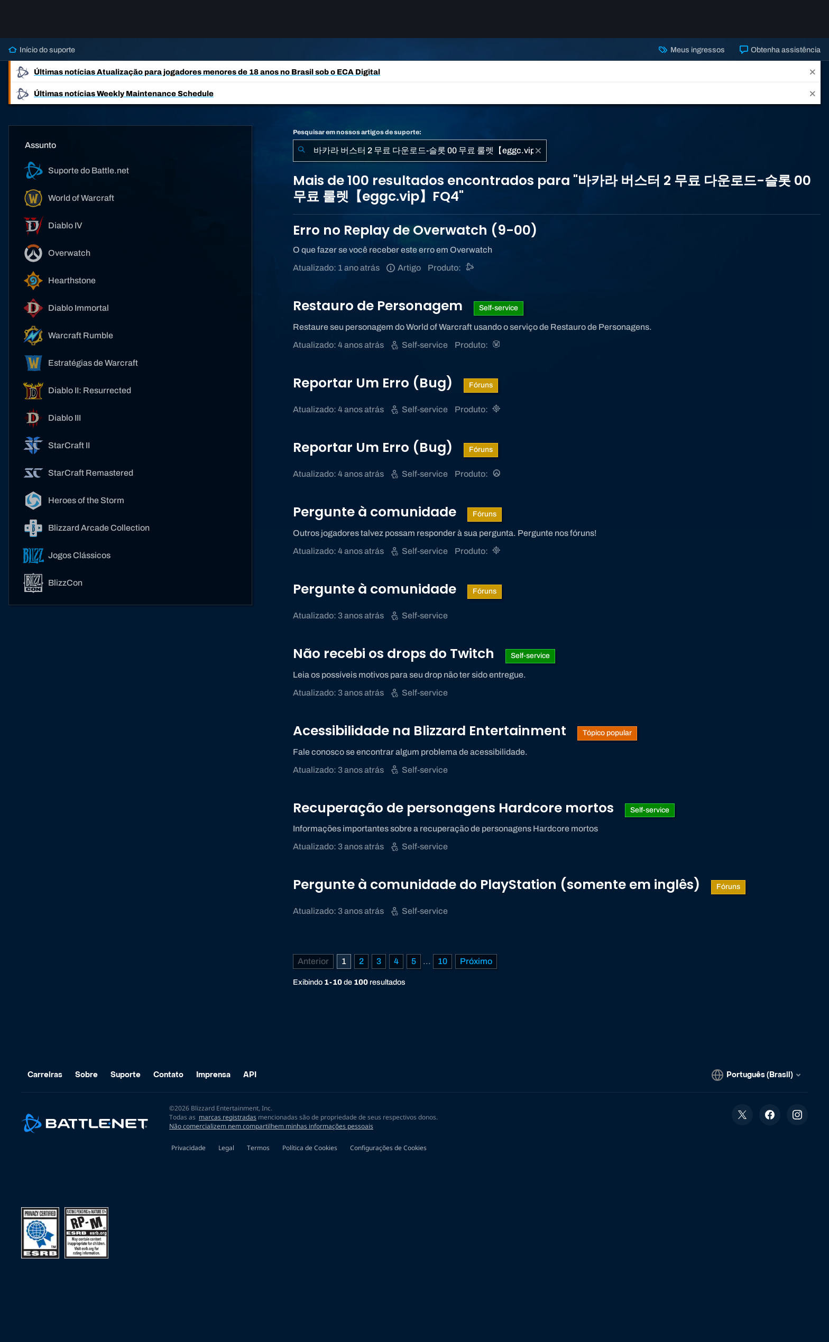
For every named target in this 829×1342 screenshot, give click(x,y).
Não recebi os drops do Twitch (395, 653)
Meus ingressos (691, 49)
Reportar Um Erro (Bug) (374, 383)
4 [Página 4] (396, 961)
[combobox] (420, 151)
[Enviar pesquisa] (301, 151)
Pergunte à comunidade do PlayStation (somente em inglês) (498, 884)
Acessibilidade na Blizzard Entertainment (431, 730)
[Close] (813, 71)
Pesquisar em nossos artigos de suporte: (357, 132)
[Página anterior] (313, 961)
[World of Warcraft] (497, 344)
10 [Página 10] (442, 961)
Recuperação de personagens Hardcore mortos (455, 808)
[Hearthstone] (497, 409)
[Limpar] (538, 151)
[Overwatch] (497, 473)
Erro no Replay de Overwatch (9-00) (415, 230)
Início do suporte (41, 49)
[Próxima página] (476, 961)
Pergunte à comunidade (376, 512)
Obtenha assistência (780, 49)
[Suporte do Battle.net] (470, 267)
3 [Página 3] (378, 961)
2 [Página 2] (361, 961)
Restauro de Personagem (379, 306)
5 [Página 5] (413, 961)
